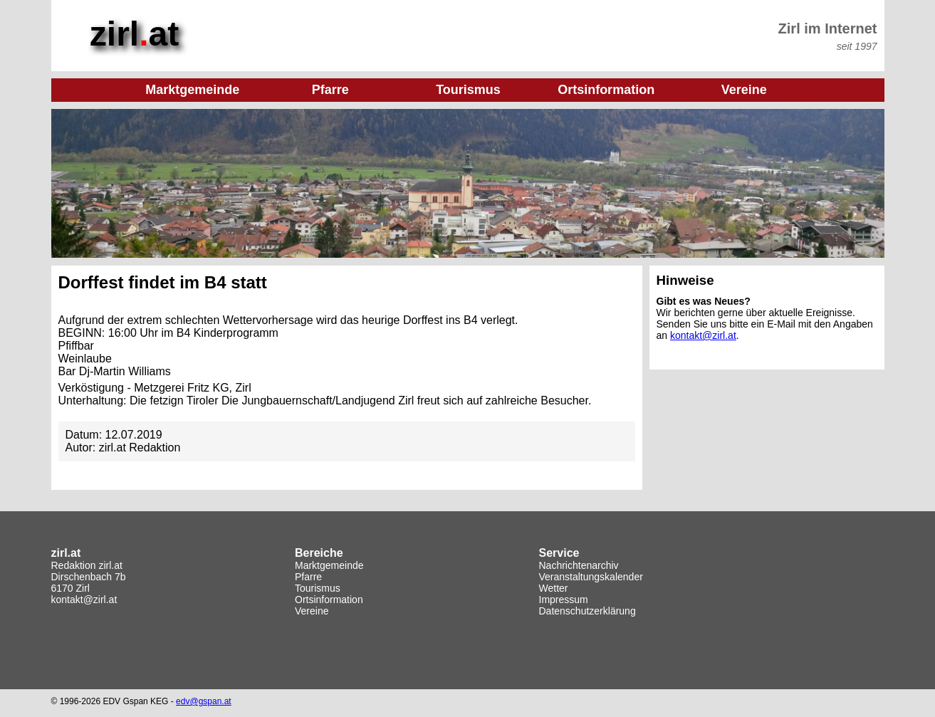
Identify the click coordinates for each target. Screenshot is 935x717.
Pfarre (308, 576)
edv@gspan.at (203, 701)
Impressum (563, 599)
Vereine (311, 611)
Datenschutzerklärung (587, 611)
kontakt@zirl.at (703, 335)
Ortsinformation (329, 599)
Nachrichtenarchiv (579, 565)
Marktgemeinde (329, 565)
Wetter (553, 588)
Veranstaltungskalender (591, 576)
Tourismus (317, 588)
